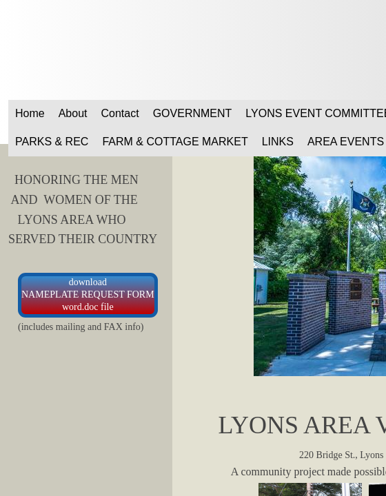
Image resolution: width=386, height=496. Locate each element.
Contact (120, 113)
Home (30, 113)
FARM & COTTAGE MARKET (174, 141)
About (73, 113)
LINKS (278, 141)
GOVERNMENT (192, 113)
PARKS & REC (51, 141)
